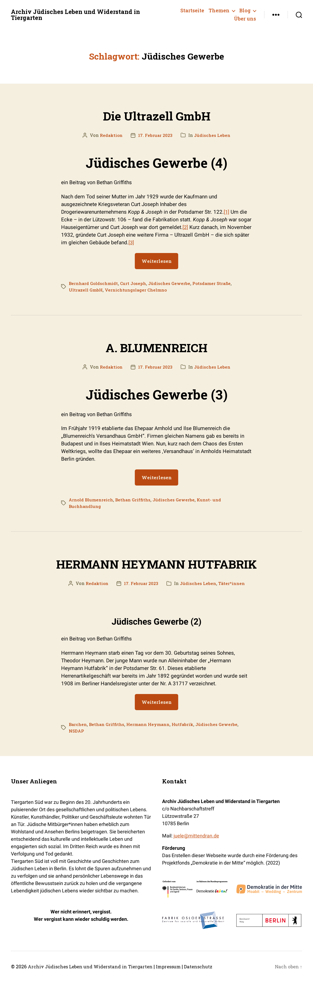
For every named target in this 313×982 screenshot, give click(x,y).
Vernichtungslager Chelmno (137, 290)
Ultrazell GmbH (86, 290)
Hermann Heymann (150, 724)
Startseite (192, 11)
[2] (185, 227)
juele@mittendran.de (196, 836)
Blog (245, 11)
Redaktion (110, 135)
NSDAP (77, 731)
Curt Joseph (135, 283)
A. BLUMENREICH (157, 346)
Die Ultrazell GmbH (157, 114)
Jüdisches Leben (213, 135)
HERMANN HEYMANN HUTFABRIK (156, 562)
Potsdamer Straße (216, 283)
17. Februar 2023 (155, 135)
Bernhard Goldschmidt (94, 283)
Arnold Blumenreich (91, 499)
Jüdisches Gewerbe (172, 283)
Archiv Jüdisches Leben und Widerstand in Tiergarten (82, 14)
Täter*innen (232, 583)
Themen (218, 11)
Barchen (78, 724)
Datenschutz (211, 966)
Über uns (245, 19)
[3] (131, 242)
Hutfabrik (185, 724)
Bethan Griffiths (134, 499)
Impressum (179, 966)
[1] (226, 212)
